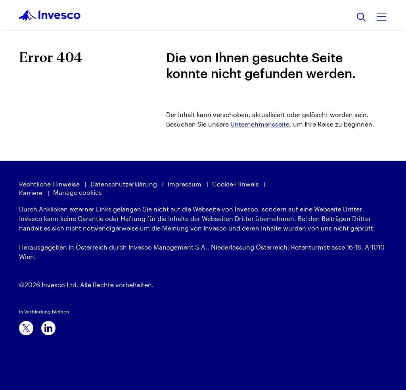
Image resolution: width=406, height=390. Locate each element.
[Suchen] (361, 17)
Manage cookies (77, 192)
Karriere (30, 192)
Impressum (184, 184)
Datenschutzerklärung (123, 184)
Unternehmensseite (259, 124)
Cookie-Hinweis (235, 184)
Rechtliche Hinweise (49, 184)
